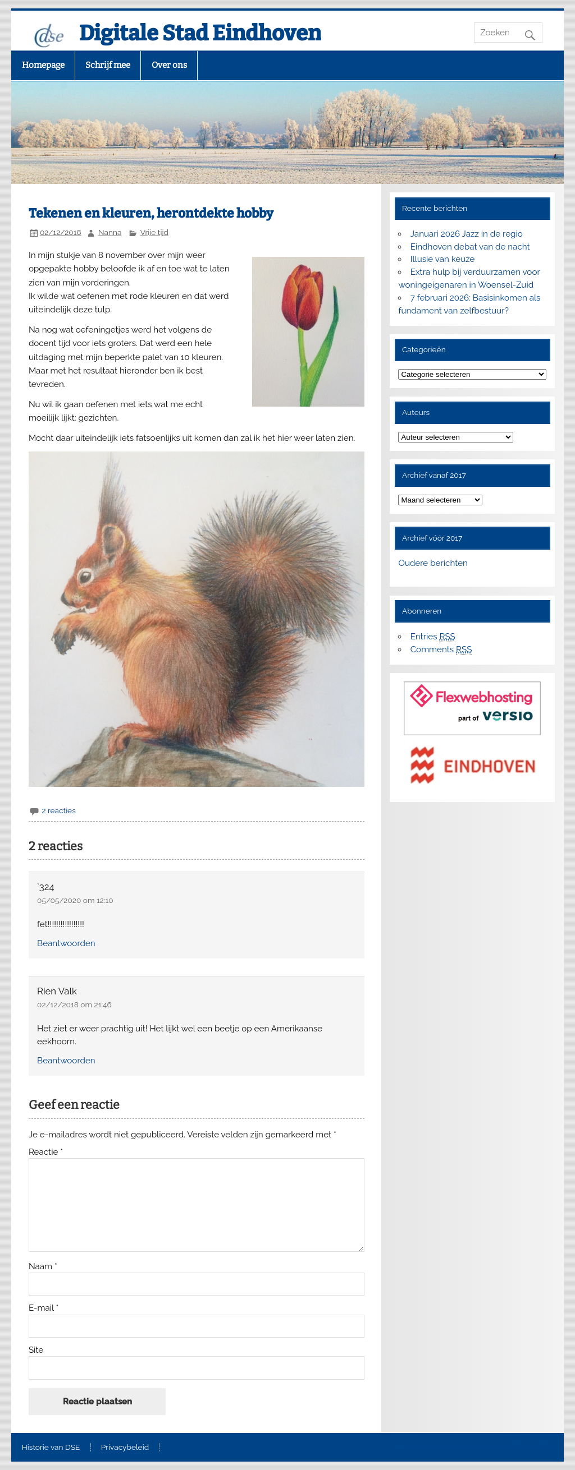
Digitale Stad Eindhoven (200, 33)
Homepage (43, 65)
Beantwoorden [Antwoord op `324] (66, 943)
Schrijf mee (107, 65)
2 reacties (58, 810)
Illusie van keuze (442, 259)
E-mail (44, 1308)
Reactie (46, 1152)
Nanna (109, 232)
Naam (43, 1266)
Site (36, 1350)
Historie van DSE (51, 1447)
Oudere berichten (432, 563)
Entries (432, 637)
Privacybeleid (125, 1447)
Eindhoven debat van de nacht (470, 247)
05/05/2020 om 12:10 (75, 900)
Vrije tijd (154, 232)
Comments (441, 649)
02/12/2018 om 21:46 (74, 1004)
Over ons (169, 65)
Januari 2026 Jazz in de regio (466, 234)
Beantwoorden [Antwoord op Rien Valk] (66, 1061)
